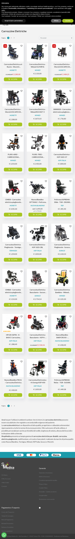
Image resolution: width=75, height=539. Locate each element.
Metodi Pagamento (7, 519)
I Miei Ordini (5, 482)
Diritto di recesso (44, 476)
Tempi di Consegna (7, 516)
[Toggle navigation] (37, 24)
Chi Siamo (4, 475)
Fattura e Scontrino (7, 527)
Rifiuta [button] (56, 20)
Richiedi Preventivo (7, 523)
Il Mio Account (6, 479)
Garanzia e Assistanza (45, 473)
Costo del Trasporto (7, 512)
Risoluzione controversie (46, 499)
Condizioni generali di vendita (48, 480)
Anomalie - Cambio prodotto (48, 492)
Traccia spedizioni (6, 531)
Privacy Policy (43, 484)
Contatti (4, 486)
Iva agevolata (43, 495)
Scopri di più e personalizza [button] (14, 20)
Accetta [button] (67, 20)
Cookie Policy (43, 488)
